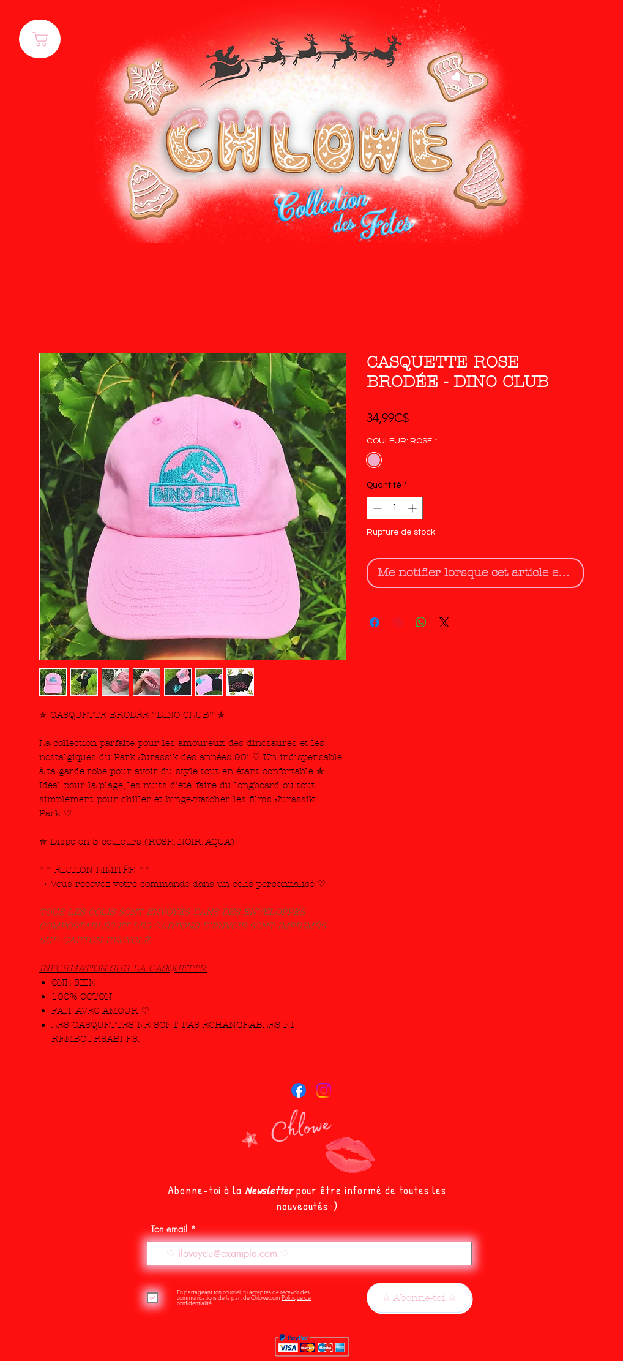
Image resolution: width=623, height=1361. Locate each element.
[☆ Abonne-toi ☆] (419, 1298)
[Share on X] (444, 622)
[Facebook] (298, 1090)
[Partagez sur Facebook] (374, 622)
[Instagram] (324, 1090)
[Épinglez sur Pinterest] (397, 622)
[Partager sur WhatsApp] (421, 622)
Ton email (169, 1229)
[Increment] (413, 508)
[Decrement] (376, 508)
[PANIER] (40, 39)
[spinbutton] (395, 508)
